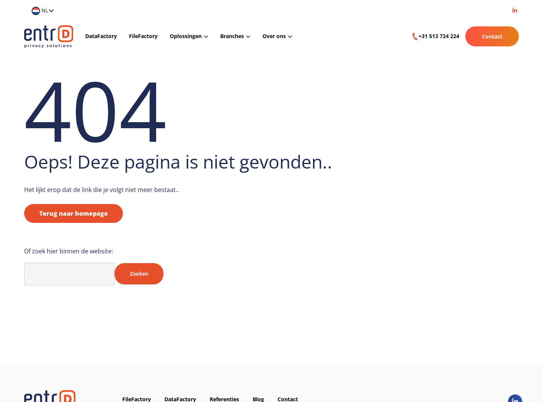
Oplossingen (186, 36)
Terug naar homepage (73, 213)
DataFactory (101, 36)
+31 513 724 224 (439, 36)
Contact (492, 36)
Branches (232, 36)
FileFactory (143, 36)
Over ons (274, 36)
